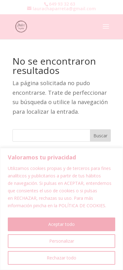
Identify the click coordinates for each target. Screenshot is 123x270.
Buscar (100, 136)
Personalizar (61, 241)
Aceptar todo (61, 224)
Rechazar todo (61, 258)
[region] (61, 209)
